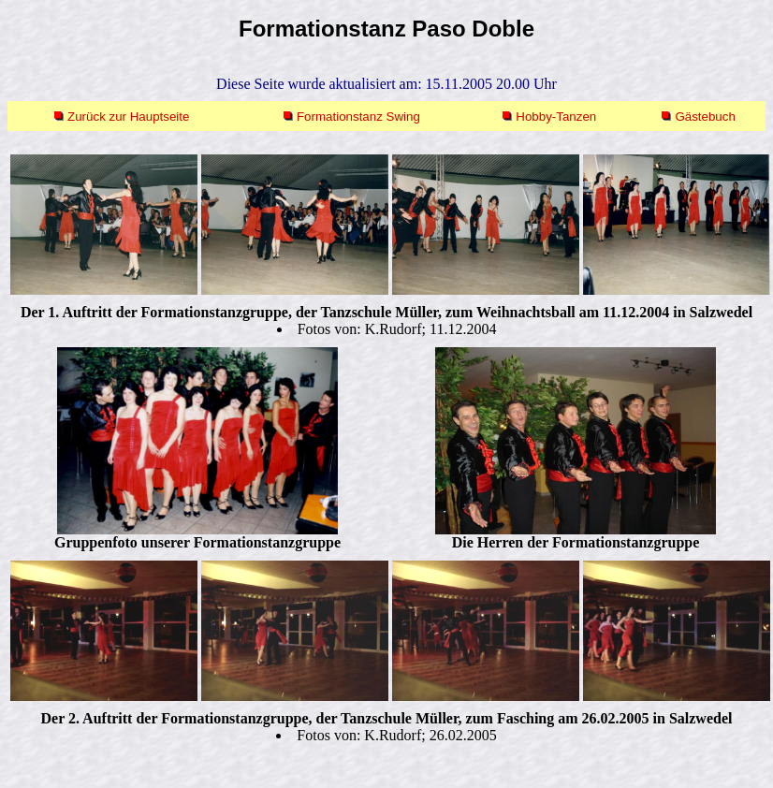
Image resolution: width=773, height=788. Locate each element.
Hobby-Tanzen (556, 116)
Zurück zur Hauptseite (128, 116)
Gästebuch (705, 116)
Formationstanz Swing (358, 116)
